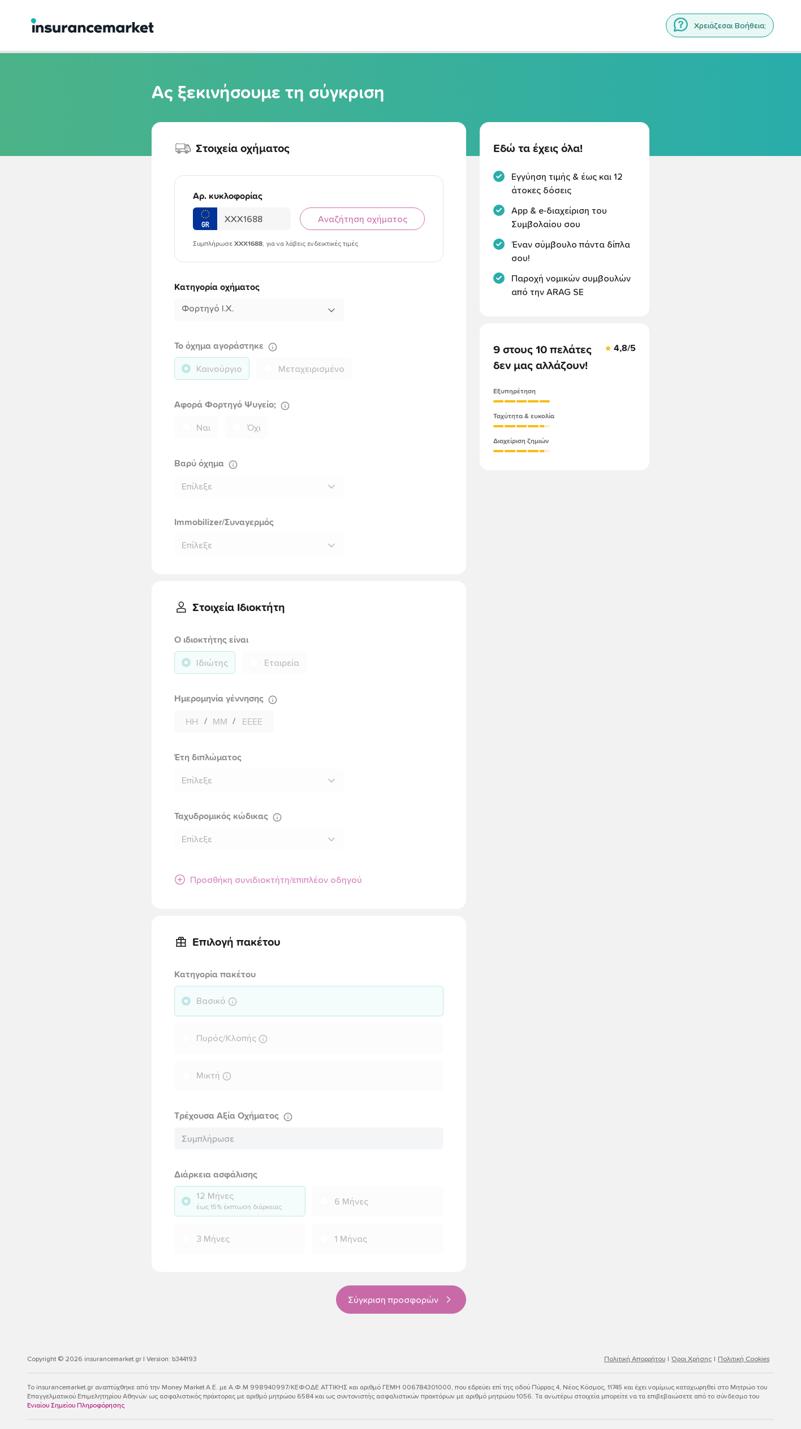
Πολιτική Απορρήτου (634, 1358)
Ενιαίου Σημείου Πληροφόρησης (75, 1405)
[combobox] (259, 309)
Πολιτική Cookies (743, 1358)
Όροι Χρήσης (691, 1358)
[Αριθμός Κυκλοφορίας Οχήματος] (254, 218)
